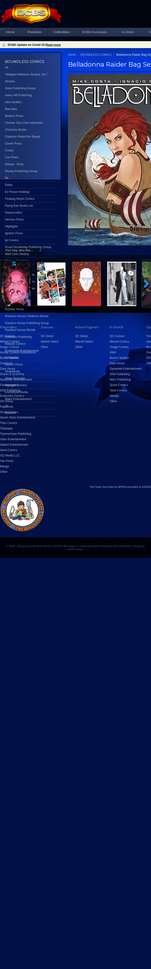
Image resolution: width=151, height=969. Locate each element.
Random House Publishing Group (27, 323)
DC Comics (117, 336)
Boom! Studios (119, 358)
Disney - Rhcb (14, 164)
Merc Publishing (120, 379)
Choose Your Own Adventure (24, 123)
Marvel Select (84, 341)
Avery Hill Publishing (18, 95)
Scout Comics (119, 385)
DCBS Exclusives (94, 32)
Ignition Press (14, 233)
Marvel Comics (119, 341)
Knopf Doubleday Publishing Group (28, 247)
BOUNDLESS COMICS (96, 54)
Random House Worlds (20, 330)
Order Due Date (104, 486)
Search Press (14, 364)
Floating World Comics (19, 199)
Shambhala (12, 371)
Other (3, 472)
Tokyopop (6, 428)
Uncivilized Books (16, 392)
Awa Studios (13, 102)
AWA (113, 352)
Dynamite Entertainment (125, 368)
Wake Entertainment (18, 399)
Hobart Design (75, 549)
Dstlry (9, 185)
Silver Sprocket (15, 378)
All (6, 67)
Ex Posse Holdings (17, 192)
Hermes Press (14, 219)
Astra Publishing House (20, 88)
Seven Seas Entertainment (17, 417)
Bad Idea (11, 109)
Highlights (11, 226)
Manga (4, 466)
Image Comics (119, 347)
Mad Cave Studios (17, 254)
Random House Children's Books (26, 316)
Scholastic (11, 357)
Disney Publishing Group (21, 171)
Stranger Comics (16, 385)
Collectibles (61, 32)
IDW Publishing (120, 374)
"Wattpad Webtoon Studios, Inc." (26, 74)
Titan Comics (8, 423)
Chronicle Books (15, 129)
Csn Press (11, 157)
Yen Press (6, 461)
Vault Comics (8, 450)
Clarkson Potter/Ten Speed (22, 136)
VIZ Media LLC (10, 455)
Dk (7, 178)
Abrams (10, 81)
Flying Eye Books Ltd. (19, 205)
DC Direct (81, 336)
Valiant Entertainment (14, 444)
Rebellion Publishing (18, 337)
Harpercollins (13, 212)
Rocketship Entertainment (22, 350)
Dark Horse (117, 363)
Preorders (34, 32)
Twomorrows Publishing (15, 434)
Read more (53, 45)
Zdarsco (10, 413)
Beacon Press (14, 116)
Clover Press (13, 143)
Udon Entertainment (13, 439)
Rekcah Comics (15, 344)
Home (10, 32)
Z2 (6, 406)
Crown (9, 150)
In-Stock (128, 32)
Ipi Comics (12, 240)
